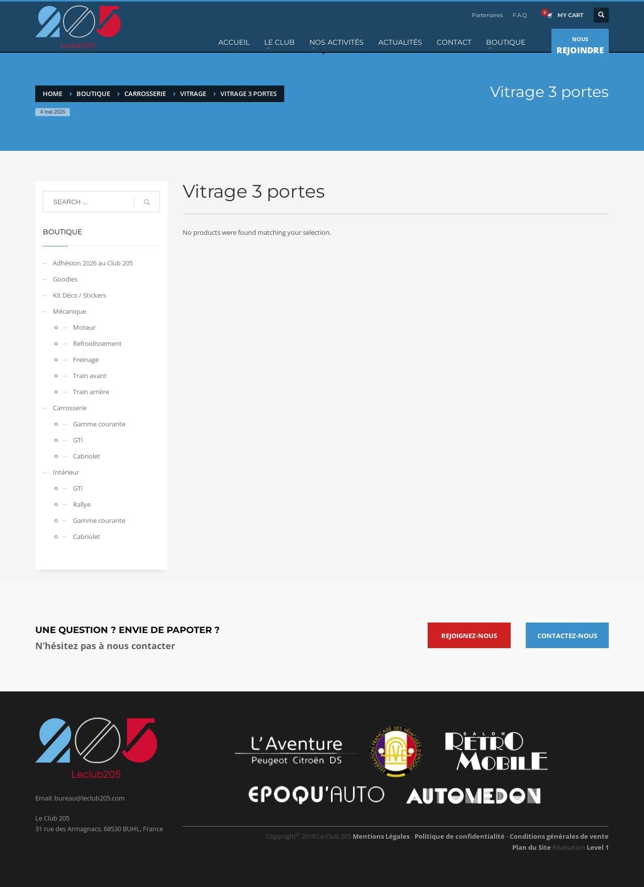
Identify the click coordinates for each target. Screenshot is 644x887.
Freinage (86, 359)
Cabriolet (86, 456)
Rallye (82, 504)
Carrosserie (70, 407)
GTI (78, 440)
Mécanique (69, 311)
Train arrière (91, 391)
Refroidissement (97, 343)
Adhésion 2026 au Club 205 (93, 263)
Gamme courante (99, 423)
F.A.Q (520, 15)
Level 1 (598, 847)
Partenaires (487, 15)
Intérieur (66, 472)
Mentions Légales (381, 836)
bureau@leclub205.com (89, 798)
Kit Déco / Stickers (79, 295)
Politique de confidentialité (460, 836)
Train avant (90, 375)
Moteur (84, 327)
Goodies (65, 279)
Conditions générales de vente (559, 836)
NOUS (580, 46)
